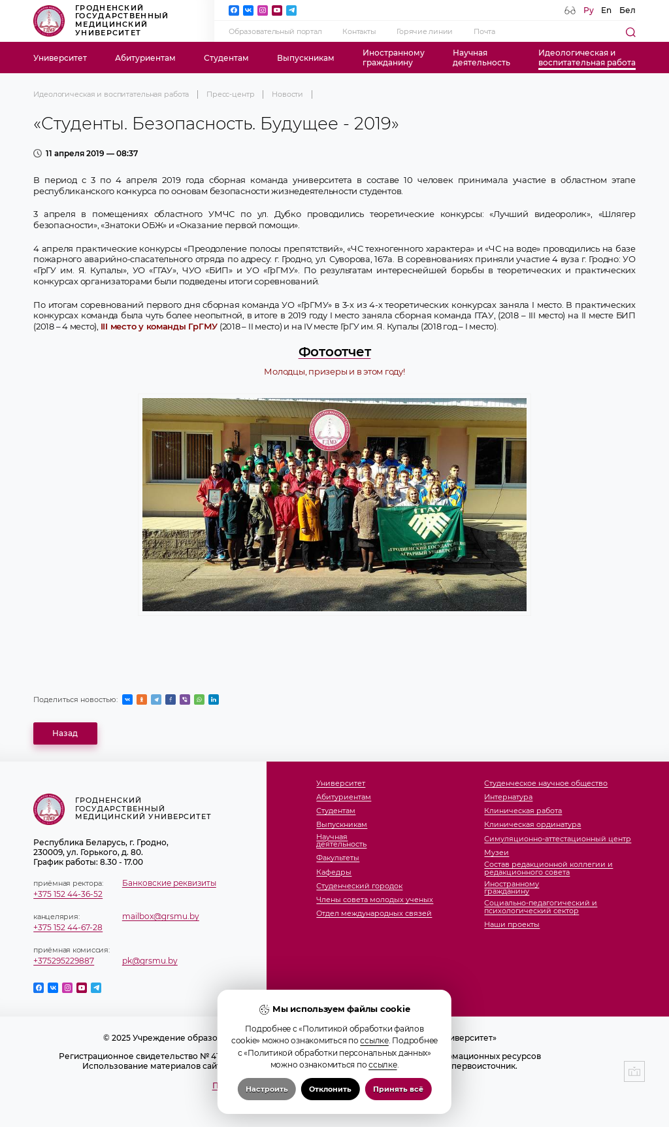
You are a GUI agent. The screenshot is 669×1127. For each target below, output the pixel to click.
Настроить (267, 1089)
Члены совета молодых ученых (374, 900)
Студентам (226, 58)
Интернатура (508, 797)
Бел (627, 10)
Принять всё (398, 1089)
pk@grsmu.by (150, 961)
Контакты (359, 31)
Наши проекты (512, 925)
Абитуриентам (145, 58)
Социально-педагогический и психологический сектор (540, 907)
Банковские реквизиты (169, 883)
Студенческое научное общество (546, 784)
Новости (287, 94)
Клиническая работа (523, 811)
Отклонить (330, 1089)
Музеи (496, 853)
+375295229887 (63, 961)
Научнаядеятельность (481, 57)
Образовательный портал (275, 31)
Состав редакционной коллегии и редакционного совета (548, 868)
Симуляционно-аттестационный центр (557, 839)
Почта (484, 31)
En (606, 10)
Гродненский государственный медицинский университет (101, 21)
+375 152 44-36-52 (68, 894)
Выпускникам (305, 58)
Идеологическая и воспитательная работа (111, 94)
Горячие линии (425, 31)
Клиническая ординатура (532, 825)
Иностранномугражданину (394, 57)
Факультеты (337, 858)
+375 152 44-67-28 (68, 927)
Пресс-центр (230, 94)
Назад (65, 733)
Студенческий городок (359, 886)
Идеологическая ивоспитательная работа (587, 57)
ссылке (374, 1040)
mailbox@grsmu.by (160, 916)
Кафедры (333, 873)
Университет (60, 58)
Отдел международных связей (374, 914)
